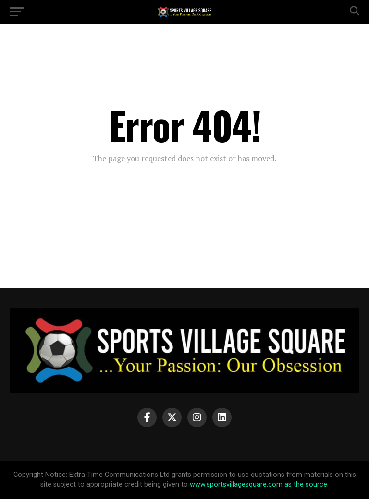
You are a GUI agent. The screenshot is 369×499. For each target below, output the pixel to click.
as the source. (306, 484)
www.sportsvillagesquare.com (236, 484)
